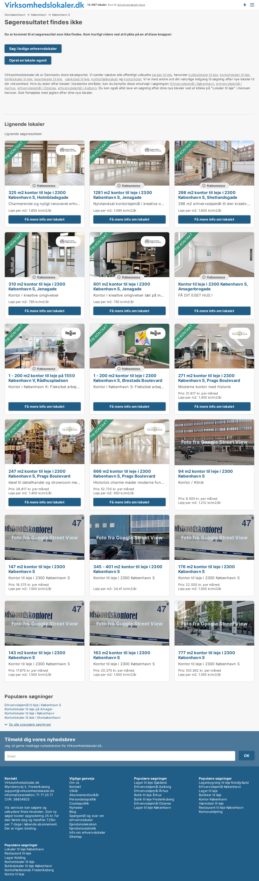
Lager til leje (208, 791)
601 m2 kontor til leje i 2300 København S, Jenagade (121, 286)
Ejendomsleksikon (83, 824)
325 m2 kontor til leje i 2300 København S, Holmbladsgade (38, 195)
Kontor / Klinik (191, 482)
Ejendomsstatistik (82, 828)
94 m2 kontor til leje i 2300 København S (205, 473)
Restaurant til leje (18, 853)
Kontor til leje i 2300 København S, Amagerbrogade (213, 286)
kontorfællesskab (104, 79)
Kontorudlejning (211, 811)
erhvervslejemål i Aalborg (77, 88)
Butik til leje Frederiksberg (154, 799)
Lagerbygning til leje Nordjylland (224, 782)
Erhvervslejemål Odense (152, 803)
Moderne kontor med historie (204, 386)
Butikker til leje (210, 795)
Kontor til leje (14, 874)
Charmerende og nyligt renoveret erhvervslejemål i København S (66, 203)
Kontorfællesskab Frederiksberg (29, 870)
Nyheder (76, 807)
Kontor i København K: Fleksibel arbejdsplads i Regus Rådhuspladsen (71, 386)
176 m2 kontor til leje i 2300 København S (206, 569)
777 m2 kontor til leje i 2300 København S (206, 655)
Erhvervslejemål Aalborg (152, 787)
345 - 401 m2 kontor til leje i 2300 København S (127, 569)
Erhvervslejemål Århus (151, 791)
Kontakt (75, 787)
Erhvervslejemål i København (192, 84)
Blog (72, 811)
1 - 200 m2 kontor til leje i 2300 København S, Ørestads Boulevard (127, 378)
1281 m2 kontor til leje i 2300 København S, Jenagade (122, 195)
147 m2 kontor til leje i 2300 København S (36, 569)
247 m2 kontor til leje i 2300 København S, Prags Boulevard (39, 473)
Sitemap (75, 836)
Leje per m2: (18, 210)
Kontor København (213, 799)
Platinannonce (46, 185)
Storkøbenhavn (15, 14)
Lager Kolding (15, 857)
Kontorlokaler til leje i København (29, 713)
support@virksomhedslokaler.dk (29, 791)
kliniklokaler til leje (18, 79)
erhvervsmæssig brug (131, 4)
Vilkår (73, 791)
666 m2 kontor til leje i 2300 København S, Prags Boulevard (124, 473)
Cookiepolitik (79, 803)
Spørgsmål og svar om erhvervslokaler (86, 818)
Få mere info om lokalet (45, 219)
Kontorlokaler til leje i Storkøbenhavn (33, 717)
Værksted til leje (211, 803)
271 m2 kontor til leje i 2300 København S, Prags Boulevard (209, 378)
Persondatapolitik (82, 799)
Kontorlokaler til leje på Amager (28, 709)
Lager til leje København (152, 807)
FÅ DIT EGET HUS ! (195, 295)
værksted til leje (77, 79)
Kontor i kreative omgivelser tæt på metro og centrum (141, 295)
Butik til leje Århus (148, 795)
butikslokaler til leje (203, 75)
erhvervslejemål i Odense (36, 88)
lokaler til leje (162, 75)
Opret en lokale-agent (28, 60)
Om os (74, 782)
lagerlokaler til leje (48, 79)
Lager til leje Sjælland (150, 782)
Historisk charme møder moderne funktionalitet (135, 482)
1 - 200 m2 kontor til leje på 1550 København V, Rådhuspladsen (41, 378)
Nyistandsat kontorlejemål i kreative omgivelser (135, 203)
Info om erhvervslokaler (87, 832)
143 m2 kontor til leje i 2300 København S (36, 655)
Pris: (182, 393)
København (38, 14)
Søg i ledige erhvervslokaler (33, 48)
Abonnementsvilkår (84, 795)
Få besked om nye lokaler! (244, 4)
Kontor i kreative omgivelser (33, 295)
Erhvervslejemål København (220, 787)
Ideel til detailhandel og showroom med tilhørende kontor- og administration (77, 482)
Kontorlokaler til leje (19, 862)
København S (61, 15)
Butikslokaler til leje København (28, 866)
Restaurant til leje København (221, 807)
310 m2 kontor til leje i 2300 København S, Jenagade (36, 286)
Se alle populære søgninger (30, 724)
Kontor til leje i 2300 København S (39, 578)
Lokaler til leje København (24, 849)
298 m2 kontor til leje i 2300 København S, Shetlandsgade (207, 195)
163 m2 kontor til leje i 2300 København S (121, 655)
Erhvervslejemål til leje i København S (33, 705)
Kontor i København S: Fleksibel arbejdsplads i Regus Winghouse (152, 386)
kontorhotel (132, 79)
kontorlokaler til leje (235, 75)
